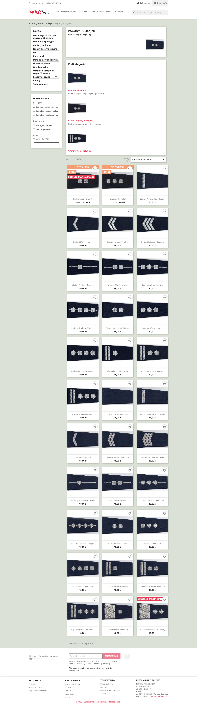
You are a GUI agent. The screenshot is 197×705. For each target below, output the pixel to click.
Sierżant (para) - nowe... (83, 242)
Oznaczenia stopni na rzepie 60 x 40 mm (44, 72)
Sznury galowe (40, 84)
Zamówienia (105, 687)
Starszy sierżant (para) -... (117, 242)
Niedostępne (43, 129)
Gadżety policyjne (42, 45)
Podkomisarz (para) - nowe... (118, 328)
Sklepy (67, 697)
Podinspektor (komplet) (118, 586)
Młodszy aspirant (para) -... (83, 285)
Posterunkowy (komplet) (118, 414)
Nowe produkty (35, 687)
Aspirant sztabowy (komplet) (83, 543)
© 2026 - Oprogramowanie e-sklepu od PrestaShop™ (98, 701)
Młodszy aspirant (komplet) (82, 500)
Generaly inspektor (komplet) (152, 629)
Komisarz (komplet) (118, 199)
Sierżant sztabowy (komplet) (152, 457)
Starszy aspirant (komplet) (152, 500)
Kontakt (120, 11)
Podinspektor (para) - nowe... (118, 371)
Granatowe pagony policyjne (47, 111)
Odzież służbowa (41, 63)
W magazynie (44, 125)
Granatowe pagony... (78, 90)
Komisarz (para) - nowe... (152, 328)
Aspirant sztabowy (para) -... (83, 328)
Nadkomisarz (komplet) (83, 586)
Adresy (103, 693)
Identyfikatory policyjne (45, 49)
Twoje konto (107, 680)
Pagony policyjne (41, 77)
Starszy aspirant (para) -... (152, 285)
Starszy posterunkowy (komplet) (152, 414)
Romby (36, 80)
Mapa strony (70, 694)
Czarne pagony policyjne (47, 107)
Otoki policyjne (40, 67)
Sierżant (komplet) (83, 457)
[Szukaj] (150, 12)
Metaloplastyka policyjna (46, 60)
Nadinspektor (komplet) (118, 629)
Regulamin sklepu (102, 11)
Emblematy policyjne (43, 41)
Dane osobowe (106, 684)
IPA (34, 52)
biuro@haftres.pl (159, 696)
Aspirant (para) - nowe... (118, 285)
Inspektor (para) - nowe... (82, 414)
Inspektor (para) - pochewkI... (83, 629)
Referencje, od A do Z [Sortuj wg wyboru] (148, 159)
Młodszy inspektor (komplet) (153, 586)
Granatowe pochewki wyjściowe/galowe (47, 115)
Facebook (127, 656)
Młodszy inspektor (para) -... (152, 371)
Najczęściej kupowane (38, 690)
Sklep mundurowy (66, 11)
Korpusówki (39, 56)
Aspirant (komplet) (118, 500)
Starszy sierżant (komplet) (118, 457)
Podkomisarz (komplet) (82, 199)
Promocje (33, 684)
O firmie (84, 11)
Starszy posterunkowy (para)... (152, 199)
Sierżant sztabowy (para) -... (152, 242)
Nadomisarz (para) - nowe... (83, 371)
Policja (37, 31)
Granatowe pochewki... (80, 150)
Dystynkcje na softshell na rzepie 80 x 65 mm (44, 36)
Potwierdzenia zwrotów (110, 690)
